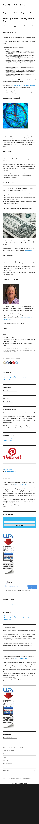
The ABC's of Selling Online (14, 5)
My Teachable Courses (15, 350)
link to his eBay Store (21, 484)
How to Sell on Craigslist (10, 376)
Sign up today (28, 250)
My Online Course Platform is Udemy (13, 747)
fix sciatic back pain (20, 590)
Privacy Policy (8, 469)
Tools (4, 754)
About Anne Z (8, 438)
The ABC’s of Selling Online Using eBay (24, 85)
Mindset (21, 348)
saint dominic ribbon (26, 590)
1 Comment (14, 351)
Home (4, 744)
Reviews (5, 767)
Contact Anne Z (8, 440)
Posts (4, 757)
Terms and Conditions (10, 471)
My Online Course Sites (29, 348)
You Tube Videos (7, 763)
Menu (33, 4)
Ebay (18, 348)
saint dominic (14, 590)
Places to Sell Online (8, 750)
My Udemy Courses (24, 350)
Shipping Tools (8, 379)
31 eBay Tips (14, 348)
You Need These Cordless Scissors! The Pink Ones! (17, 378)
